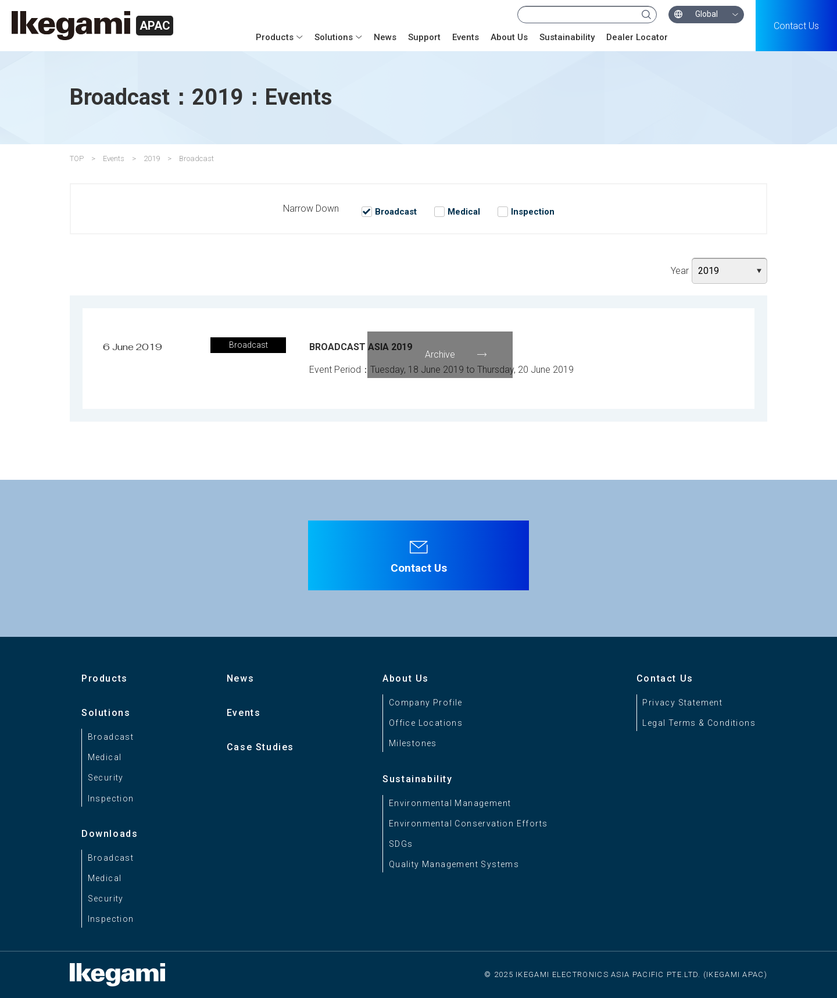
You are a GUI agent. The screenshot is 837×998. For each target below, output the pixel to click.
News (385, 37)
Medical (105, 757)
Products (275, 37)
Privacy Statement (682, 702)
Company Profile (426, 702)
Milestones (413, 743)
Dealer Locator (637, 37)
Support (424, 37)
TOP (77, 158)
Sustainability (567, 37)
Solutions (333, 37)
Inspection (111, 798)
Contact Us (796, 25)
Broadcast (111, 737)
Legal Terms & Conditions (699, 723)
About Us (509, 37)
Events (465, 37)
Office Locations (426, 723)
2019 (152, 158)
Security (106, 777)
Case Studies (260, 747)
